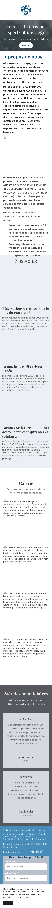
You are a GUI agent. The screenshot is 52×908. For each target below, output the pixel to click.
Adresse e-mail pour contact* (18, 884)
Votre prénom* (11, 873)
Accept (8, 903)
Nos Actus (26, 45)
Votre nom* (10, 862)
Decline (21, 903)
